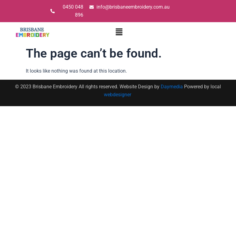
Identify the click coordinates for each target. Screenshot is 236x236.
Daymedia (172, 87)
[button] (119, 32)
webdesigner (118, 95)
